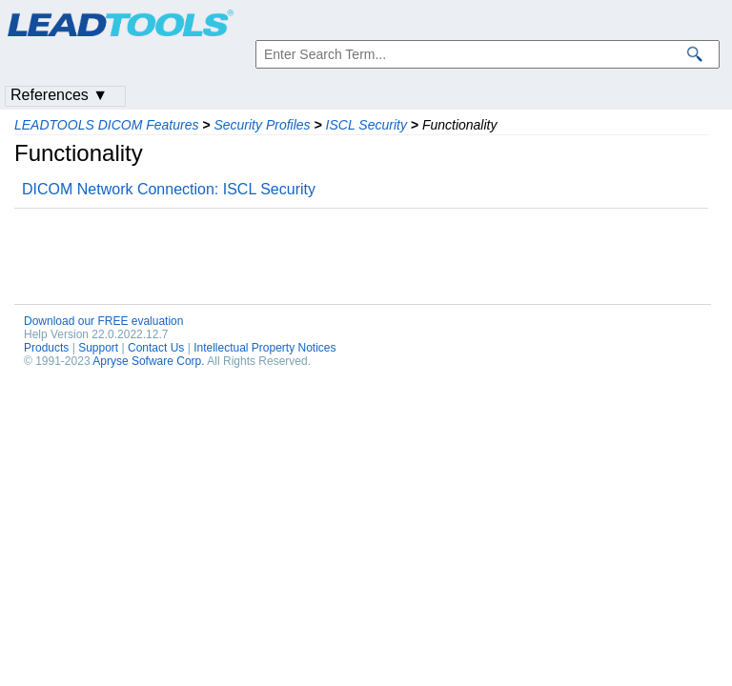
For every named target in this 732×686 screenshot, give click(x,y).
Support (98, 347)
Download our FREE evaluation (103, 321)
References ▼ (59, 95)
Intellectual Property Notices (264, 347)
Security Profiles (262, 124)
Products (46, 347)
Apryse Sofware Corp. (148, 361)
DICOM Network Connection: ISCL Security (168, 189)
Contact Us (156, 347)
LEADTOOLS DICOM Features (106, 124)
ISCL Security (366, 124)
